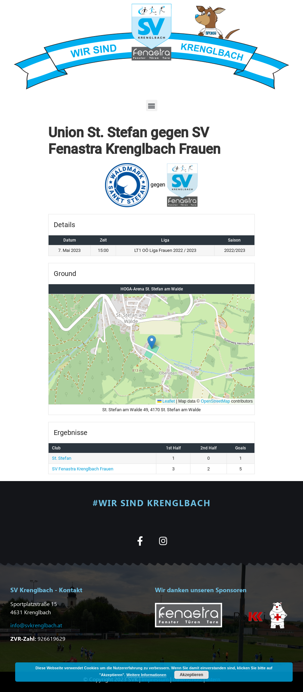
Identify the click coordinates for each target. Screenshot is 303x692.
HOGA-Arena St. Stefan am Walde (152, 289)
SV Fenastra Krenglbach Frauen (82, 468)
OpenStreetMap (215, 401)
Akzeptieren (191, 674)
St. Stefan (61, 458)
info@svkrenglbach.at (36, 625)
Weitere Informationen (146, 675)
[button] (151, 105)
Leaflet (166, 401)
